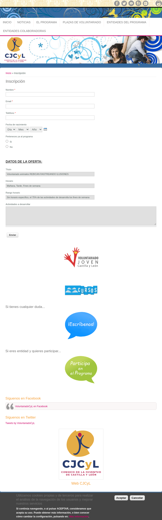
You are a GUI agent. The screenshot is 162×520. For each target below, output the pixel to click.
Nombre (10, 90)
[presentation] (45, 129)
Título (8, 169)
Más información (78, 516)
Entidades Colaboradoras (24, 31)
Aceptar (121, 497)
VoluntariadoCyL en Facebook (31, 406)
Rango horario (13, 192)
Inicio (7, 22)
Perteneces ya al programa (19, 136)
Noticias (24, 22)
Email (9, 101)
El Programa (46, 22)
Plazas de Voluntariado (82, 22)
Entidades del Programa (126, 22)
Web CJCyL (81, 483)
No (11, 147)
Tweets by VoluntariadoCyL (20, 423)
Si (11, 142)
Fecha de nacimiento (16, 124)
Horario (9, 181)
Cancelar (137, 497)
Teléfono (11, 113)
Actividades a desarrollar (18, 204)
